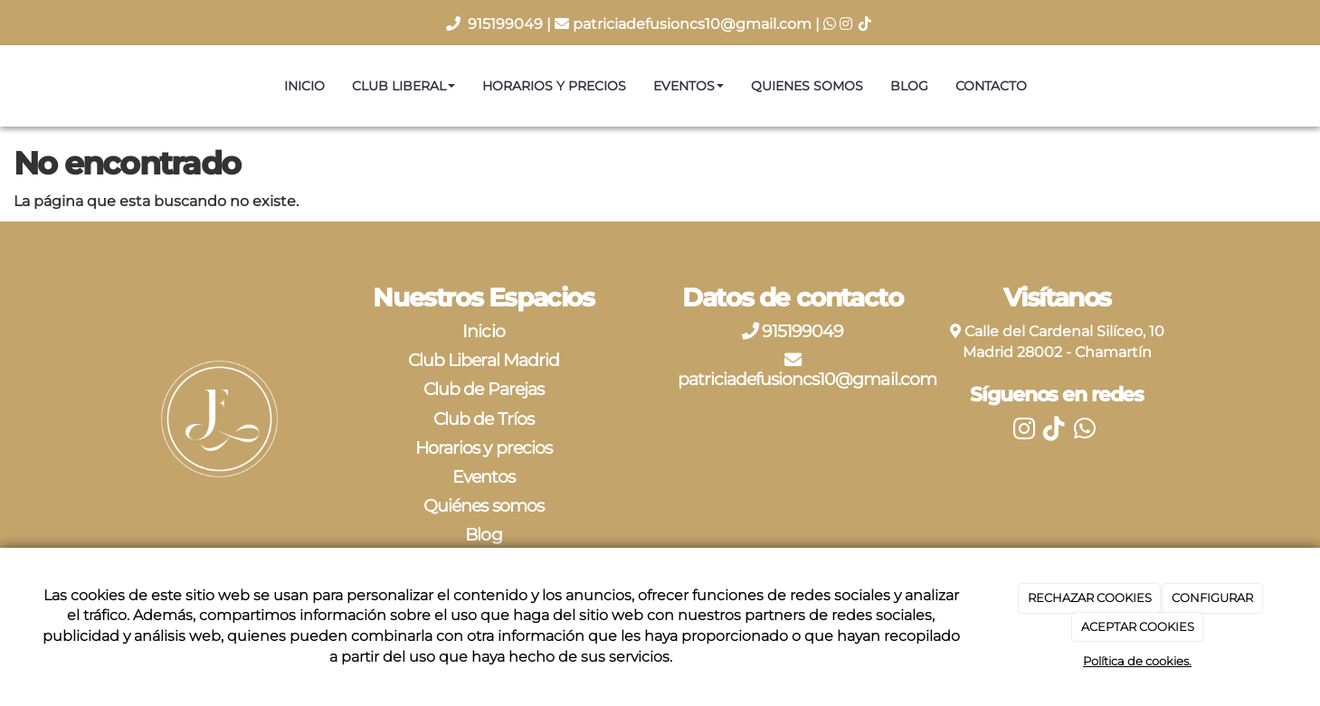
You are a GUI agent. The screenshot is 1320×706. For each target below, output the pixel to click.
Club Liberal (403, 86)
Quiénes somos (483, 505)
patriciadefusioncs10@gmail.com (692, 24)
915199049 (507, 24)
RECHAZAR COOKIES (1090, 597)
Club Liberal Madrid (483, 360)
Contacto (991, 86)
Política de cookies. (1137, 661)
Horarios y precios (554, 86)
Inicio (304, 86)
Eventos (688, 86)
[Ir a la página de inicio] (9, 86)
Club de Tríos (483, 418)
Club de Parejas (483, 389)
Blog (909, 86)
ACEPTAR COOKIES (1137, 626)
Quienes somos (807, 86)
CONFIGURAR (1212, 597)
